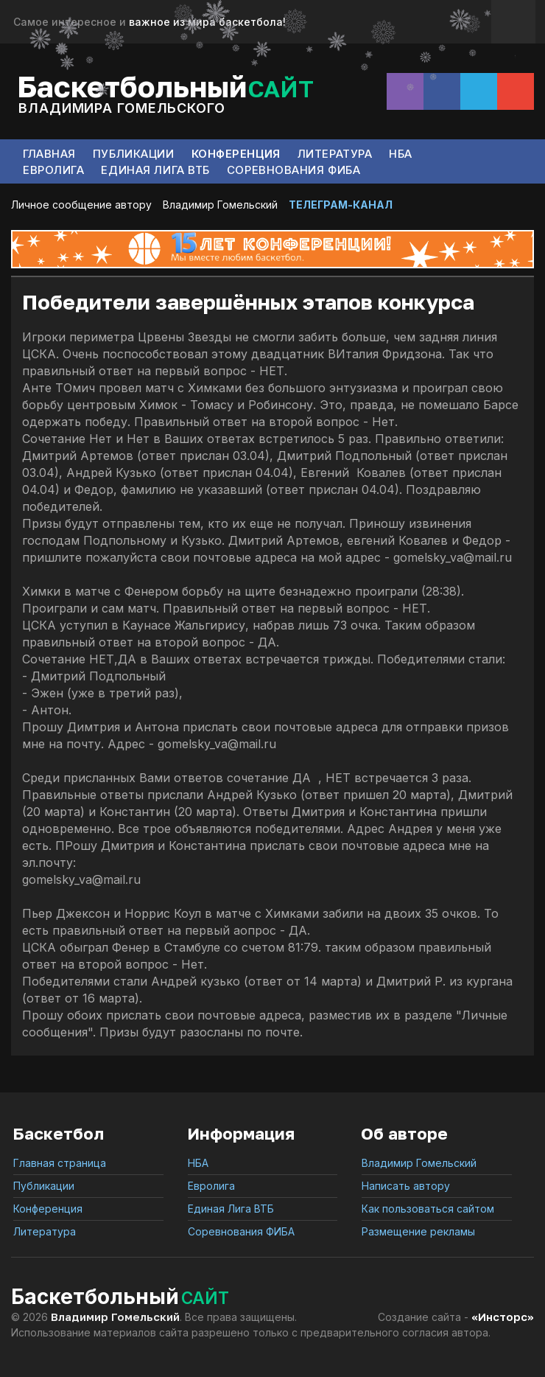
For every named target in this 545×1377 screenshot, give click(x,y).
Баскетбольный (165, 85)
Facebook (441, 91)
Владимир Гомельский (220, 204)
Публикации (134, 154)
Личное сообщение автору (81, 204)
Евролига (53, 170)
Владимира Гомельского (121, 108)
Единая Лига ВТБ (155, 170)
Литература (335, 154)
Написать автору (406, 1185)
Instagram (405, 91)
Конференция (236, 154)
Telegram (478, 91)
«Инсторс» (502, 1316)
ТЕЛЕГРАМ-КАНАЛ (341, 204)
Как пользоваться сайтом (428, 1208)
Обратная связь (513, 21)
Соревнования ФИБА (294, 170)
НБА (400, 154)
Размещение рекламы (418, 1231)
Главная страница (59, 1163)
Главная (49, 154)
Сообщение (515, 91)
